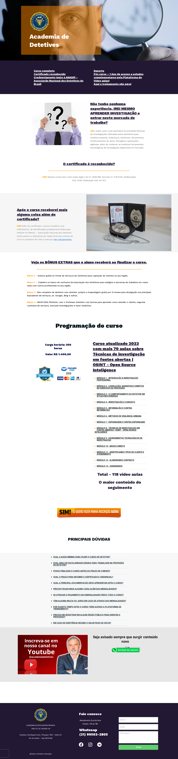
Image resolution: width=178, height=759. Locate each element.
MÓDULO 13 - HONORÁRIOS (109, 466)
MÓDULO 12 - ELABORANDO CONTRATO (115, 460)
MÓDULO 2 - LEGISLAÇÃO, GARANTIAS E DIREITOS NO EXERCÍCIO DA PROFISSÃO (120, 387)
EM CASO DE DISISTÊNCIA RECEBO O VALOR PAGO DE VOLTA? (82, 623)
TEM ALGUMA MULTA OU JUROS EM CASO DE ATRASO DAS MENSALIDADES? (89, 601)
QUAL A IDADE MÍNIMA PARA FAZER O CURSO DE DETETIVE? (81, 557)
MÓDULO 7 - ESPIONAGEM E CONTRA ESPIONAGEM (121, 422)
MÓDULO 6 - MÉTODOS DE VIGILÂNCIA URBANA (119, 416)
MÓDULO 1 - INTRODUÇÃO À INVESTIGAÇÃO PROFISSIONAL (117, 379)
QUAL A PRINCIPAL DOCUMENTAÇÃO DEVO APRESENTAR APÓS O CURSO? (88, 583)
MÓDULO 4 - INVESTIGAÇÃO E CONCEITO (116, 402)
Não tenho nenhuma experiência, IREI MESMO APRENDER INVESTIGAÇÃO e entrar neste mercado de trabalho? (115, 113)
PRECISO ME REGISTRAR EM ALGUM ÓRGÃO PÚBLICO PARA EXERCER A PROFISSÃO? (86, 616)
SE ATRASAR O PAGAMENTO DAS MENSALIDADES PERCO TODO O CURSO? (88, 595)
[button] (120, 379)
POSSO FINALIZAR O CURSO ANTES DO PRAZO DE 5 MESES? (81, 571)
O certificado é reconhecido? (89, 164)
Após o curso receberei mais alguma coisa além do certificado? (42, 214)
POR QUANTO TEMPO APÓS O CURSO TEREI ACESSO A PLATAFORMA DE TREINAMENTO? (87, 608)
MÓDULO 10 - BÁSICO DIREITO (111, 446)
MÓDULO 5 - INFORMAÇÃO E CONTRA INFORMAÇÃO (114, 409)
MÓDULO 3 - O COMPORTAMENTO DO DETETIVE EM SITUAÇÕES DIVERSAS (121, 395)
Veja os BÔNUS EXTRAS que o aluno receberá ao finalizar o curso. (89, 262)
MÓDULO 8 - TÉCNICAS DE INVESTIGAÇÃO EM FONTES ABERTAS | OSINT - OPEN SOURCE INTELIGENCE (117, 430)
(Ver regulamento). (63, 239)
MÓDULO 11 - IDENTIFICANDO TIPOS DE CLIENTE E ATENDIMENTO (120, 453)
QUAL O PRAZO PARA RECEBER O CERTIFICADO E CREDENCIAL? (83, 577)
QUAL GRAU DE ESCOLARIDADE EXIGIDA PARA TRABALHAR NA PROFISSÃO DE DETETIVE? (88, 564)
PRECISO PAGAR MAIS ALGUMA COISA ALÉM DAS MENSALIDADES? (85, 589)
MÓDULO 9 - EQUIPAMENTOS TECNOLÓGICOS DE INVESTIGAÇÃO (119, 439)
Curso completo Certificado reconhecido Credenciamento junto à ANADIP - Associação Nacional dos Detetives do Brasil (58, 77)
